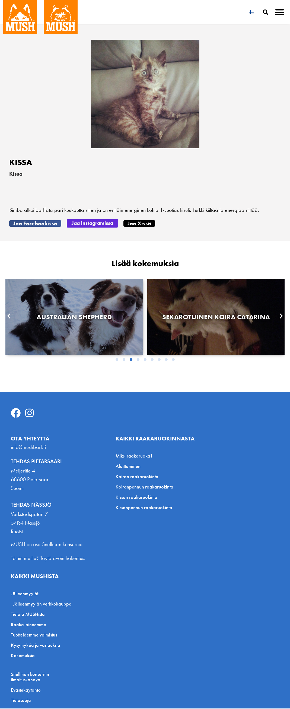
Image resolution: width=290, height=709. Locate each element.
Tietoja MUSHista (28, 615)
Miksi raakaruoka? (134, 456)
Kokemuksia (23, 656)
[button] (280, 12)
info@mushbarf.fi (28, 447)
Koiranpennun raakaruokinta (144, 487)
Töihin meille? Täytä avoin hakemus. (48, 558)
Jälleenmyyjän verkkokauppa (42, 604)
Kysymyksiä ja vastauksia (35, 645)
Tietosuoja (21, 701)
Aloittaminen (128, 466)
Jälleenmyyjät (26, 594)
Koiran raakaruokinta (137, 477)
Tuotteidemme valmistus (34, 635)
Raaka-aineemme (28, 625)
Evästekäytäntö (26, 690)
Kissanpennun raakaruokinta (144, 508)
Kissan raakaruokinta (136, 497)
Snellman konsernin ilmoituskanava (30, 677)
